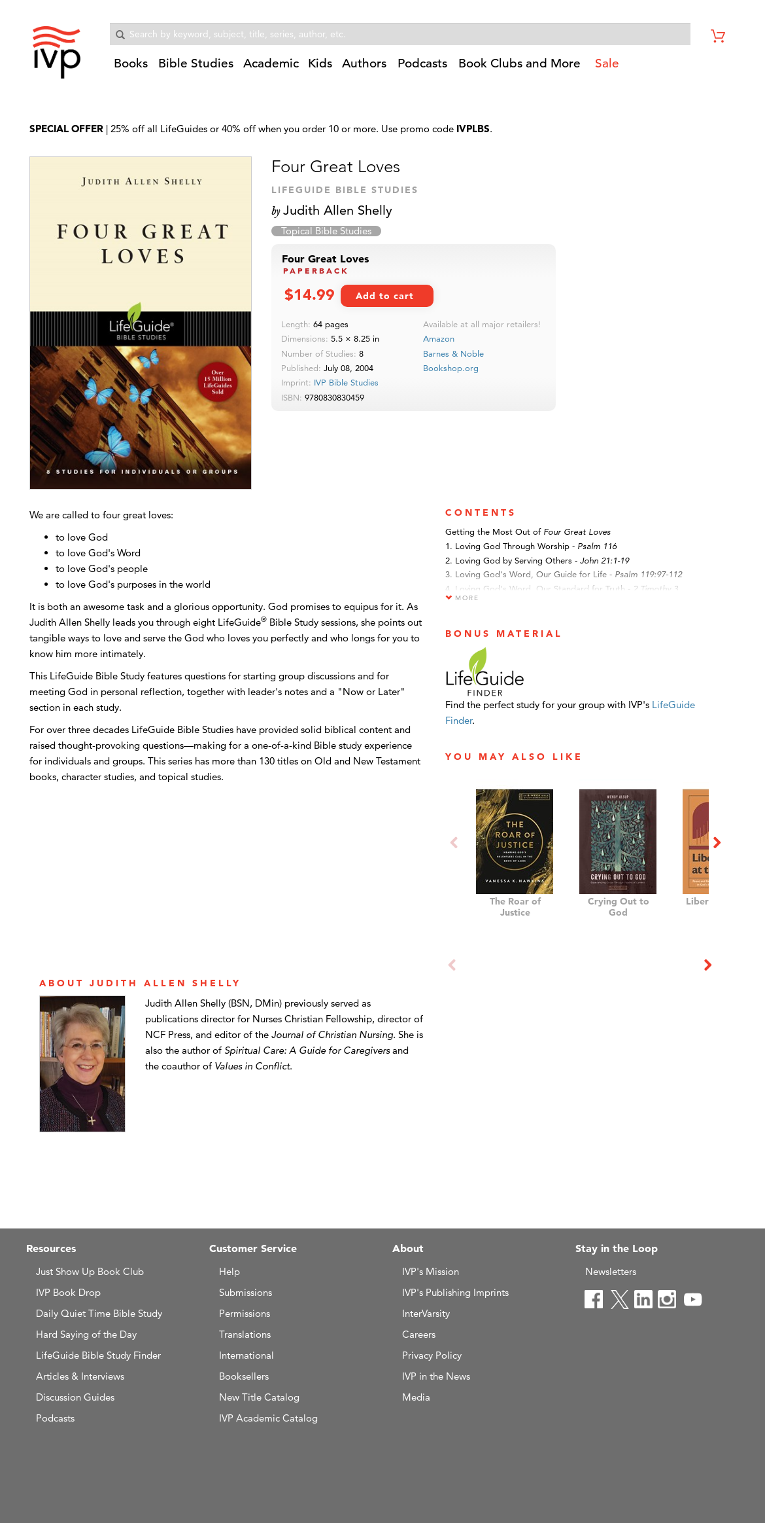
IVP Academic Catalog (268, 1418)
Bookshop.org (451, 368)
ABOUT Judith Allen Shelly (140, 983)
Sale (607, 63)
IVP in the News (436, 1376)
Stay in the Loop (616, 1248)
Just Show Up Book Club (90, 1271)
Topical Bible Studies (326, 231)
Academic (271, 63)
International (246, 1355)
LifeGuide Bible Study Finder (98, 1355)
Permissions (244, 1313)
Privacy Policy (432, 1355)
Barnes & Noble (453, 353)
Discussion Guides (75, 1397)
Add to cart (385, 296)
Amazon (438, 338)
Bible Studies (195, 63)
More (462, 598)
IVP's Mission (430, 1271)
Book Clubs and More (519, 63)
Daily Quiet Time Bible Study (99, 1313)
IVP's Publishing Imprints (455, 1292)
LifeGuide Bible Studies (344, 190)
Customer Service (253, 1248)
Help (229, 1271)
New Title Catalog (259, 1397)
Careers (418, 1334)
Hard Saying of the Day (86, 1334)
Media (416, 1397)
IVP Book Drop (68, 1292)
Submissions (245, 1292)
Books (131, 63)
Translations (245, 1334)
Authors (364, 63)
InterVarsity (426, 1313)
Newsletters (610, 1271)
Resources (51, 1248)
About (408, 1248)
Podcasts (422, 63)
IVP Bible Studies (346, 382)
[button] (132, 68)
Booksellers (244, 1376)
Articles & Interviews (80, 1376)
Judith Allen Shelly (337, 210)
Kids (320, 63)
